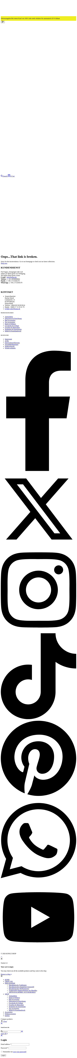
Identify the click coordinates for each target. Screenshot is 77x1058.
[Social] (38, 470)
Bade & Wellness (10, 324)
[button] (4, 1021)
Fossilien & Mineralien (12, 327)
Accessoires (8, 1012)
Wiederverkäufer (10, 348)
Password (4, 1048)
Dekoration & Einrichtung (13, 318)
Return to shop (6, 974)
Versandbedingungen (11, 344)
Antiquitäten (9, 317)
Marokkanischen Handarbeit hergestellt (21, 987)
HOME (7, 980)
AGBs (7, 341)
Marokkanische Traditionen (17, 985)
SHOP (7, 994)
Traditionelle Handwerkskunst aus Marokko (23, 990)
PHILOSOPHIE (10, 983)
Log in (3, 1055)
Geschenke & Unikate (12, 326)
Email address (6, 1044)
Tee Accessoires (10, 322)
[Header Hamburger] (3, 22)
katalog (7, 1016)
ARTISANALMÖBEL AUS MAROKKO (22, 992)
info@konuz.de (12, 277)
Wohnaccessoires (10, 1014)
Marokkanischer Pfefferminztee (19, 989)
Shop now (4, 263)
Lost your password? (19, 1052)
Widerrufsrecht (9, 346)
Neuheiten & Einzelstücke (13, 329)
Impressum (8, 339)
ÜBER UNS (9, 981)
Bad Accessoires (10, 320)
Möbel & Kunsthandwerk (13, 331)
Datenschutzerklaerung (12, 343)
